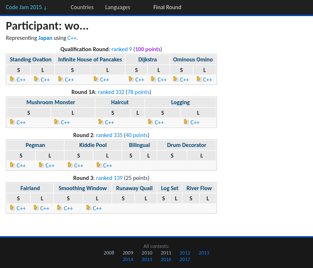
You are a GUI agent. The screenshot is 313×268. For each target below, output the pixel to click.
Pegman (35, 144)
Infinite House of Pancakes (90, 59)
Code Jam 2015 (26, 7)
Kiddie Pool (93, 144)
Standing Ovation (30, 59)
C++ (72, 37)
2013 (204, 252)
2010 (147, 252)
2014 (128, 259)
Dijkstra (147, 59)
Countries (82, 7)
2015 (147, 259)
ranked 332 (111, 91)
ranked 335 (109, 135)
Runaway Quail (134, 188)
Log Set (169, 188)
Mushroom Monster (50, 102)
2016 (166, 259)
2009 (128, 252)
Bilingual (139, 144)
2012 (185, 252)
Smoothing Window (83, 188)
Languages (117, 7)
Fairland (30, 188)
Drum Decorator (186, 144)
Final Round (167, 7)
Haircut (120, 102)
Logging (180, 102)
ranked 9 (121, 49)
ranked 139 (109, 177)
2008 (109, 252)
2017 (185, 259)
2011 (166, 252)
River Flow (199, 188)
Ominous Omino (193, 59)
